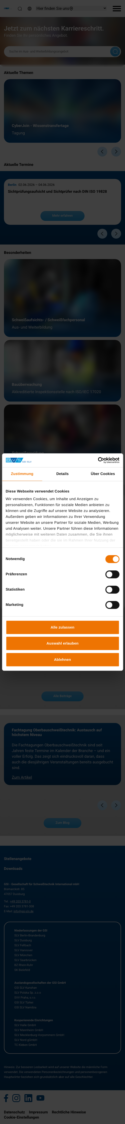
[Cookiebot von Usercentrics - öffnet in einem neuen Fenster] (97, 460)
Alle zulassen (62, 627)
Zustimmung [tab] (22, 474)
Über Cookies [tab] (103, 474)
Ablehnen (62, 659)
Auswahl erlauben (63, 643)
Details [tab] (62, 474)
